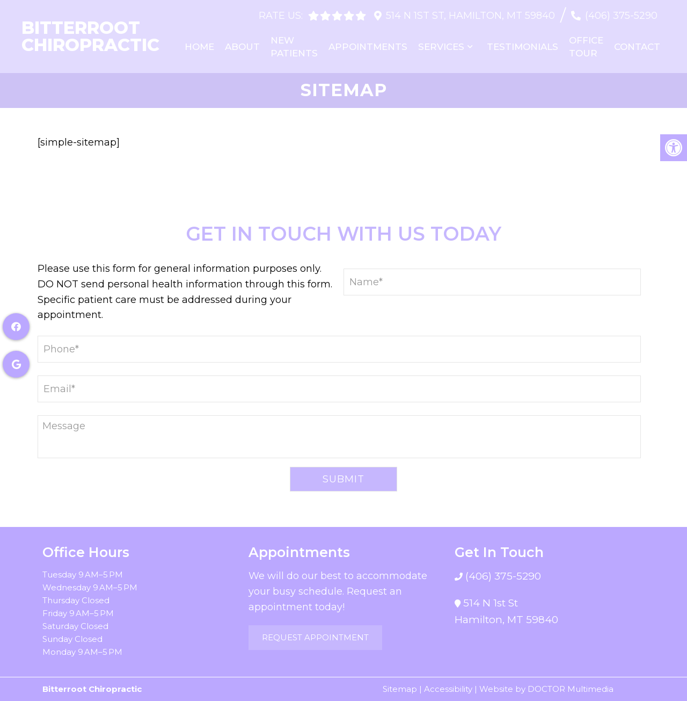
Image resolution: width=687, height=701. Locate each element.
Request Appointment (315, 637)
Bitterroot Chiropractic (90, 36)
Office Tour (586, 47)
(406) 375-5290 (621, 15)
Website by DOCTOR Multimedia (546, 689)
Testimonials (522, 46)
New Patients (294, 47)
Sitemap (400, 689)
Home (199, 46)
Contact (637, 46)
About (242, 46)
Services (441, 46)
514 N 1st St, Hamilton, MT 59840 (470, 15)
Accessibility (448, 689)
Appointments (367, 46)
